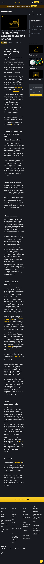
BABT (13, 519)
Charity (13, 522)
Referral (24, 513)
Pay (12, 511)
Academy (13, 513)
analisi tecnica (18, 292)
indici (12, 124)
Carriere (2, 509)
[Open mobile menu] (41, 2)
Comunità (3, 528)
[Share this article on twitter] (29, 14)
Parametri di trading (26, 535)
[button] (41, 2)
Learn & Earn (35, 508)
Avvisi (2, 531)
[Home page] (17, 2)
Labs (13, 539)
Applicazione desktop (26, 509)
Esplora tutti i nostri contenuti (22, 499)
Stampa (2, 514)
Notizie (2, 513)
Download (24, 508)
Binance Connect (15, 540)
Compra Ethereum (36, 531)
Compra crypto (14, 509)
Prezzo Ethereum (36, 513)
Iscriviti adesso (34, 6)
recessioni (6, 151)
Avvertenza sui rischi (5, 529)
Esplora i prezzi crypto (37, 509)
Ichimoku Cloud (17, 356)
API (23, 532)
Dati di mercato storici (26, 517)
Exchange (14, 508)
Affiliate (24, 511)
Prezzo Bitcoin (35, 511)
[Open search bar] (32, 2)
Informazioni (3, 508)
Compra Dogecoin (36, 530)
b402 (13, 542)
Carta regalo (14, 514)
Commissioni (25, 530)
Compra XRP (35, 528)
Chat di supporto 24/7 (26, 524)
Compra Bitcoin (36, 525)
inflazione (20, 441)
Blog (2, 526)
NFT (13, 517)
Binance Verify (25, 533)
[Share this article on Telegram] (37, 14)
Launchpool (14, 516)
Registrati (36, 2)
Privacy (2, 523)
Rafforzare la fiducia (4, 524)
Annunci (2, 511)
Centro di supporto (26, 526)
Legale (2, 516)
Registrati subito (36, 95)
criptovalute (16, 91)
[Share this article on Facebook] (33, 14)
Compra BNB (35, 527)
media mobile (9, 346)
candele (6, 322)
